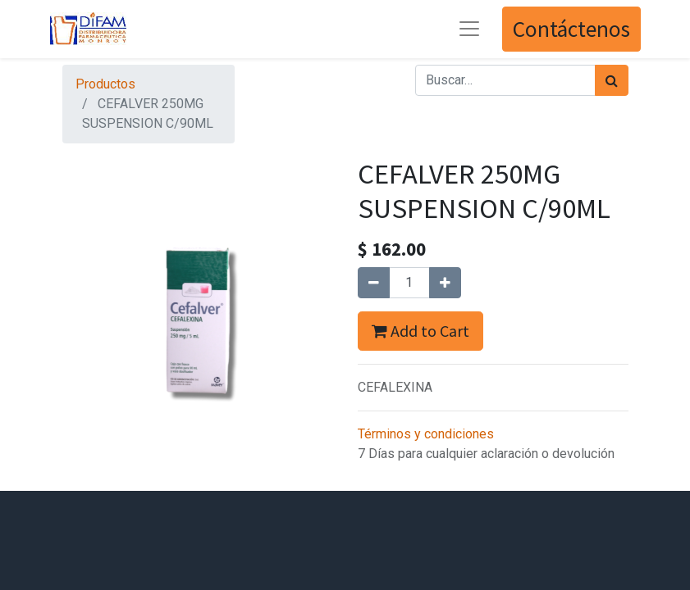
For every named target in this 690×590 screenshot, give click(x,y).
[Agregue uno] (445, 282)
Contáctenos (571, 29)
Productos (105, 84)
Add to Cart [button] (420, 330)
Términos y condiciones (426, 434)
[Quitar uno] (374, 282)
